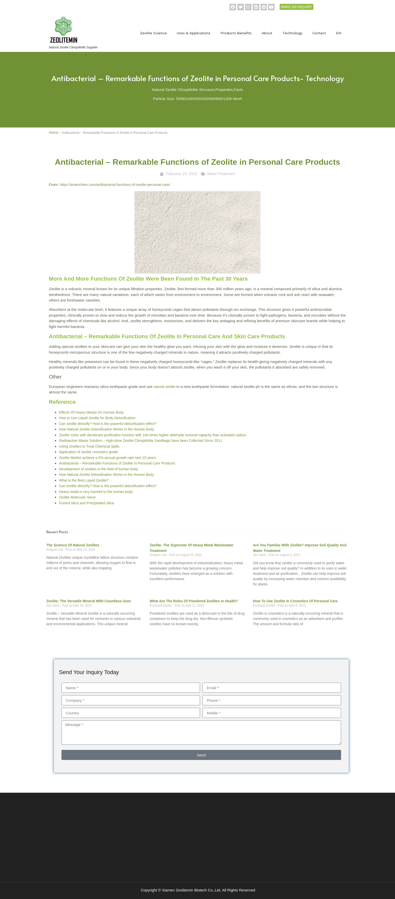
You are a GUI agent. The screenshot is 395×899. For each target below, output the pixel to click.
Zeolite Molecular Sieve (77, 497)
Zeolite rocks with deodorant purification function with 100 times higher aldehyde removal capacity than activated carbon (152, 435)
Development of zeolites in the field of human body (98, 469)
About (267, 33)
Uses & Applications (193, 33)
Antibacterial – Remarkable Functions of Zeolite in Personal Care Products (117, 463)
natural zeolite (164, 387)
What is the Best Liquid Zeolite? (84, 480)
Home (53, 132)
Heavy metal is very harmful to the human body (96, 492)
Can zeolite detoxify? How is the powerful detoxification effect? (107, 424)
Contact (319, 33)
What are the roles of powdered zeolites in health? (194, 601)
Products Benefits (236, 33)
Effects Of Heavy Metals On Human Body (91, 412)
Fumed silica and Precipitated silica (86, 503)
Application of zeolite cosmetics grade (88, 452)
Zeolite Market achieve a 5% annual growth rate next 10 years (107, 458)
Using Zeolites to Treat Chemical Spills (89, 446)
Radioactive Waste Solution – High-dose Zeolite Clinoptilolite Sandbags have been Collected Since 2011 (140, 441)
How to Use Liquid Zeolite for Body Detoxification (97, 418)
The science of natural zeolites (72, 545)
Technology (292, 33)
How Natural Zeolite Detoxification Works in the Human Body (106, 429)
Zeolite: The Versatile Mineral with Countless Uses (88, 601)
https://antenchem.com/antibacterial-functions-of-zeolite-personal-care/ (115, 185)
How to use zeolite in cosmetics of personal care (295, 601)
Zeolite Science (153, 33)
